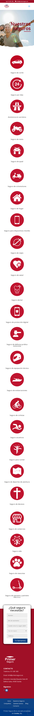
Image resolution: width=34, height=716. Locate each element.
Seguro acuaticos (17, 437)
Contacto (16, 706)
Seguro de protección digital (17, 322)
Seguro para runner (17, 460)
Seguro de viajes (17, 253)
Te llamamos (20, 640)
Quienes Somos (18, 703)
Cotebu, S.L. (18, 713)
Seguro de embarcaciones (17, 390)
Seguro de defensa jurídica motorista (17, 345)
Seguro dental (17, 300)
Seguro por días (17, 95)
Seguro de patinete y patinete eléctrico (17, 596)
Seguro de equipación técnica (17, 368)
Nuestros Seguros (18, 701)
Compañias (7, 703)
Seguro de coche (17, 73)
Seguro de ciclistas (17, 415)
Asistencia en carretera (17, 117)
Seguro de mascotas (17, 573)
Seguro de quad (17, 161)
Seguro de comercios (17, 529)
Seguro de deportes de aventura (17, 482)
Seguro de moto (17, 139)
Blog (26, 703)
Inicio (9, 701)
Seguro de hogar (17, 208)
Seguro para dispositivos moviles (17, 231)
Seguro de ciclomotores (17, 186)
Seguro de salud (17, 275)
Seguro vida (17, 551)
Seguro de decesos (17, 504)
